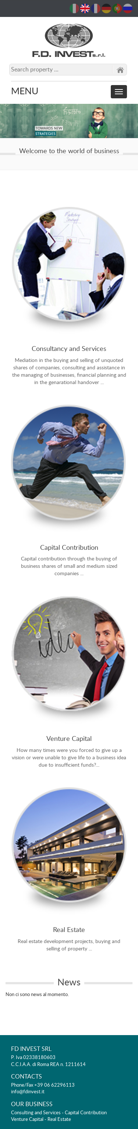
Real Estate (69, 930)
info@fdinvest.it (28, 1092)
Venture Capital (69, 739)
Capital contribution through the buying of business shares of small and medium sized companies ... (69, 566)
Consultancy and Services (69, 349)
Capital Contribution (69, 548)
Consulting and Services (36, 1113)
